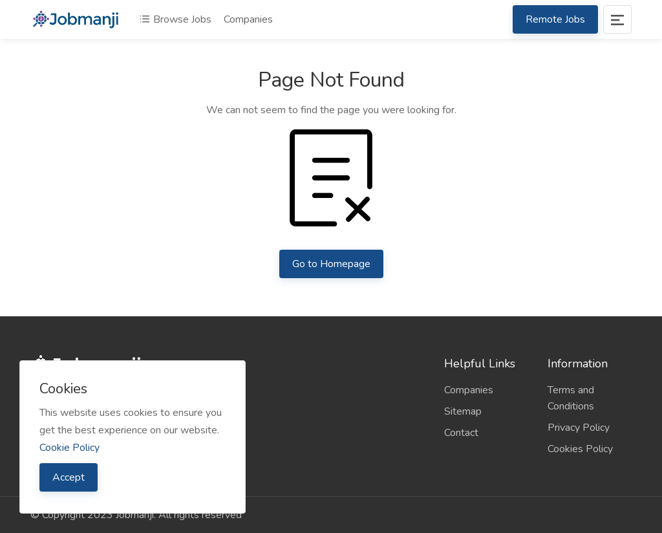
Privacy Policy (579, 427)
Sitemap (463, 411)
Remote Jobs (555, 19)
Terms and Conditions (571, 398)
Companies (248, 19)
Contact (461, 433)
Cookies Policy (580, 449)
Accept (68, 477)
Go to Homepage (331, 264)
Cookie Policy (69, 448)
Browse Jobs (175, 19)
